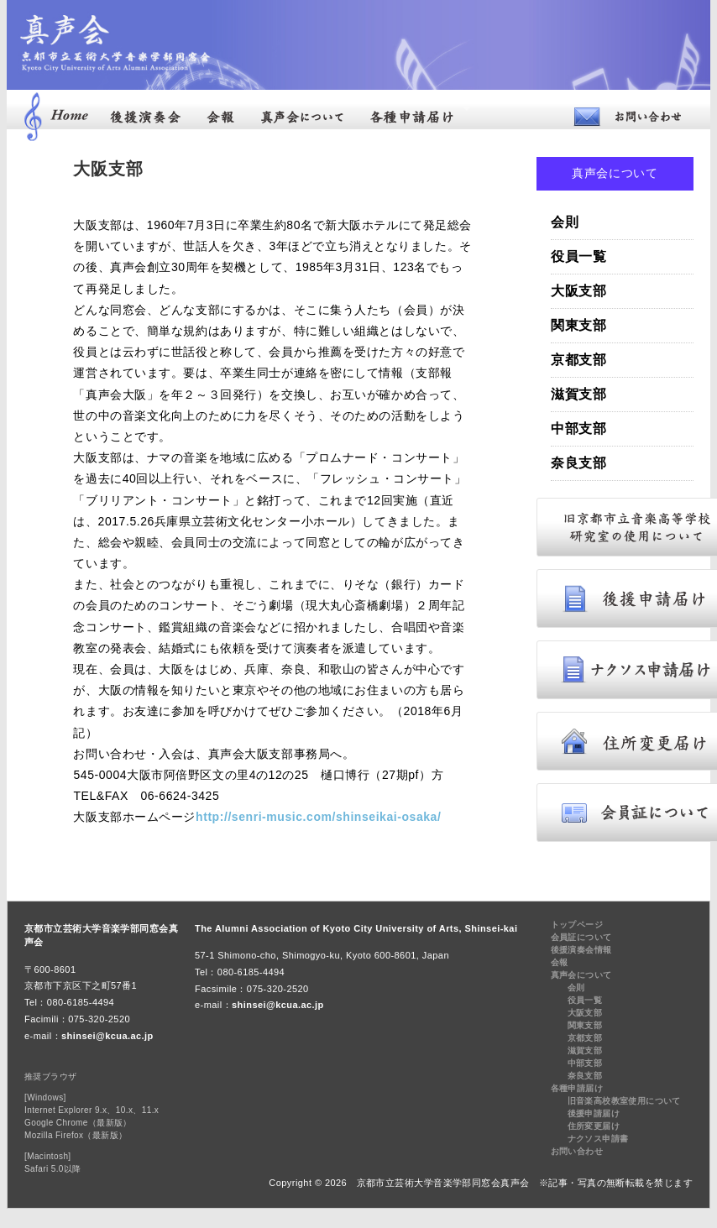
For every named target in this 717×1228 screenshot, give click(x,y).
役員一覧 (579, 256)
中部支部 (579, 428)
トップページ (577, 924)
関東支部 (579, 325)
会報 (559, 962)
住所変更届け (594, 1126)
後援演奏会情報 (581, 949)
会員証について (581, 937)
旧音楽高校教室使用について (624, 1100)
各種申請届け (577, 1088)
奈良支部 (579, 463)
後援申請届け (594, 1113)
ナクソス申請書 (598, 1138)
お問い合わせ (577, 1151)
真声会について (581, 975)
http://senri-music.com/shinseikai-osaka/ (318, 816)
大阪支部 (579, 291)
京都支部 (579, 360)
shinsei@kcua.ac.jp (107, 1036)
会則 (564, 222)
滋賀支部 (579, 394)
